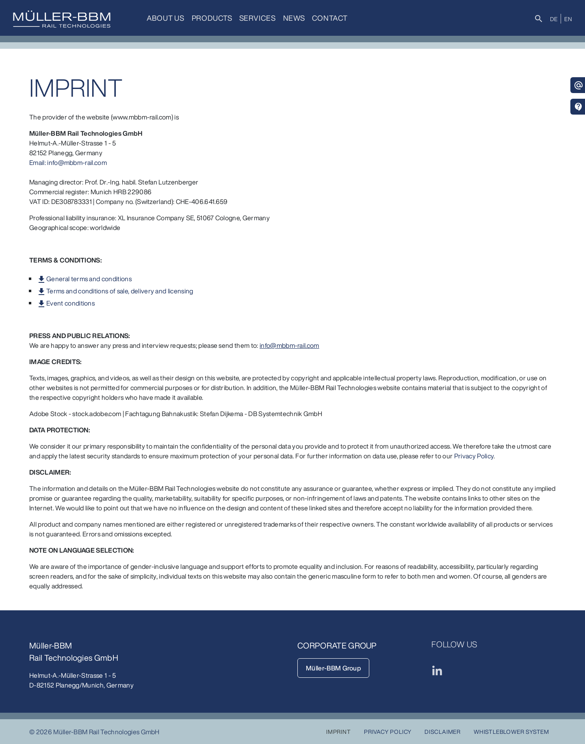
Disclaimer (443, 731)
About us (165, 18)
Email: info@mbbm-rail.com (68, 162)
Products (211, 18)
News (292, 18)
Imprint (338, 731)
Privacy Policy (474, 456)
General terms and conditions (89, 279)
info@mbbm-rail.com (289, 345)
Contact (328, 18)
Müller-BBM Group (333, 668)
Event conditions (70, 303)
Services (256, 18)
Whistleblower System (511, 731)
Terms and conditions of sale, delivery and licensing (119, 291)
